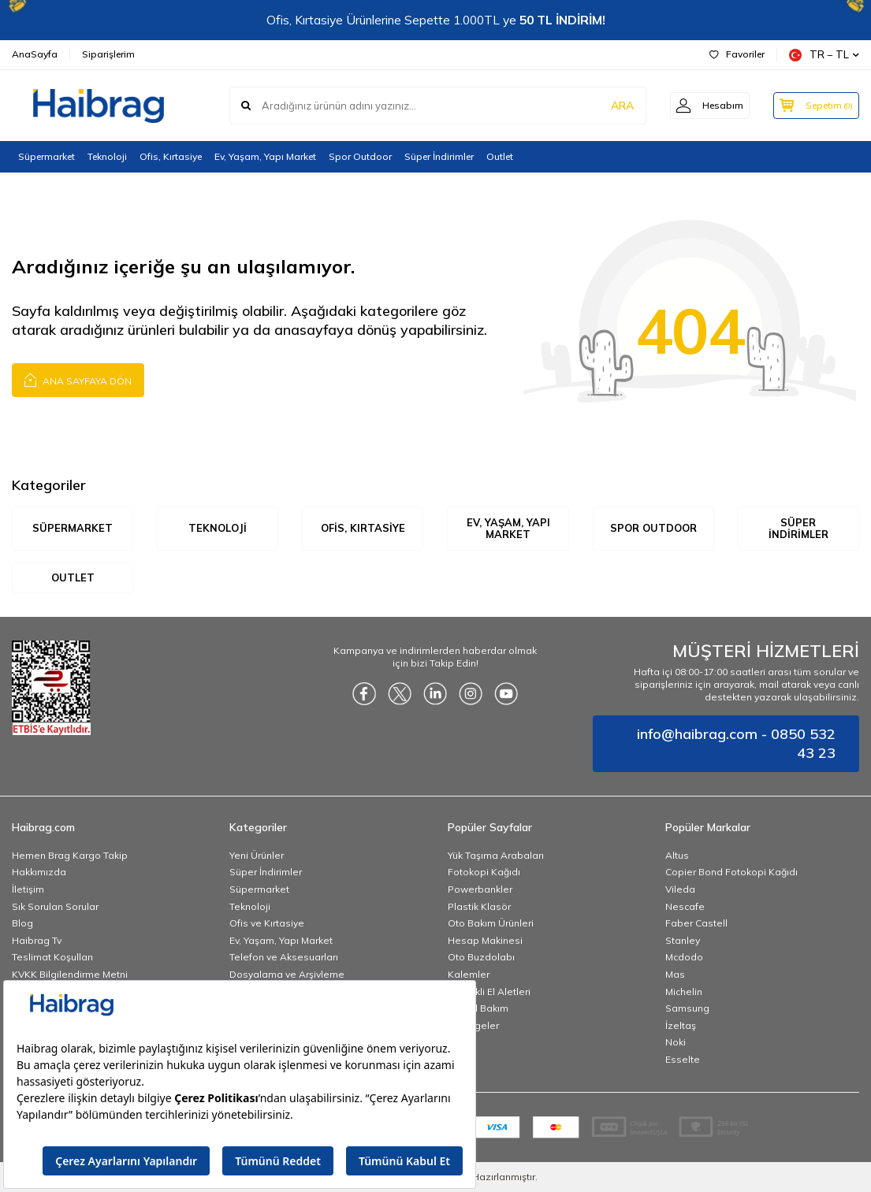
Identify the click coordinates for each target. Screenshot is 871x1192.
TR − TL (824, 54)
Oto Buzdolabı (481, 958)
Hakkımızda (39, 872)
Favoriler (737, 54)
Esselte (682, 1059)
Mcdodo (684, 958)
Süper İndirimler (439, 156)
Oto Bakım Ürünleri (491, 924)
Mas (675, 974)
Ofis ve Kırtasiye (266, 924)
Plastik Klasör (479, 906)
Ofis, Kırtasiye (171, 156)
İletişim (28, 889)
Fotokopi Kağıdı (484, 872)
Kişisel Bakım (478, 1009)
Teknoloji (107, 156)
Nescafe (685, 906)
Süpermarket (46, 156)
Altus (677, 855)
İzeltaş (680, 1025)
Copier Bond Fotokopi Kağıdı (731, 872)
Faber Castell (696, 924)
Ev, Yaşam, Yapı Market (265, 156)
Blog (22, 924)
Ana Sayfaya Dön (78, 379)
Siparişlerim (108, 54)
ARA (612, 105)
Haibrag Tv (36, 940)
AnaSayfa (35, 54)
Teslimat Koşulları (52, 958)
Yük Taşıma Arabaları (496, 855)
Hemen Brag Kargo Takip (70, 855)
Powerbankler (480, 889)
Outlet (499, 156)
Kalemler (468, 974)
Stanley (682, 940)
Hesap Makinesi (485, 940)
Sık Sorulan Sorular (55, 906)
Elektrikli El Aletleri (489, 991)
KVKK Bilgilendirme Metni (70, 974)
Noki (675, 1043)
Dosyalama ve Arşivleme (286, 974)
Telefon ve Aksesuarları (283, 958)
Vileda (680, 889)
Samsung (687, 1009)
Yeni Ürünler (256, 855)
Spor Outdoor (360, 156)
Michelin (683, 991)
